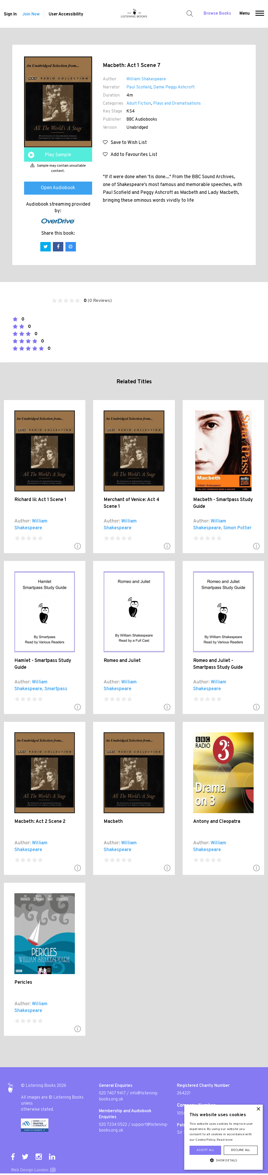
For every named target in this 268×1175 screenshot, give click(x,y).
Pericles (23, 983)
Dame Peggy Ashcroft (174, 87)
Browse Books (217, 13)
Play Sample (58, 155)
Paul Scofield (138, 87)
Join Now (31, 14)
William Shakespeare (146, 79)
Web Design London (29, 1170)
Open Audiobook (58, 188)
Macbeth (113, 822)
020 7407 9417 (112, 1093)
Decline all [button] (240, 1150)
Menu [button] (244, 13)
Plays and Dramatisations (177, 103)
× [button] (258, 1109)
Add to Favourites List (130, 155)
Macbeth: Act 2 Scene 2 (39, 822)
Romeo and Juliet (122, 661)
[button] (259, 14)
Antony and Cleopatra (216, 822)
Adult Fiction (138, 103)
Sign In (10, 14)
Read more (225, 1140)
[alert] (223, 1137)
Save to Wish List (125, 143)
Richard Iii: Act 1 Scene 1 (40, 500)
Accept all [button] (205, 1150)
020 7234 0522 (113, 1124)
